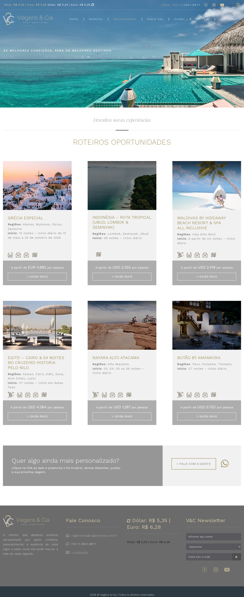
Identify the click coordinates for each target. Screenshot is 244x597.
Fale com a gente (194, 464)
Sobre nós (155, 19)
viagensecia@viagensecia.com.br (94, 535)
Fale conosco (230, 19)
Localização (79, 552)
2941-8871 (181, 4)
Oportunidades (125, 19)
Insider (179, 19)
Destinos (96, 19)
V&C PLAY (202, 19)
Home (73, 19)
